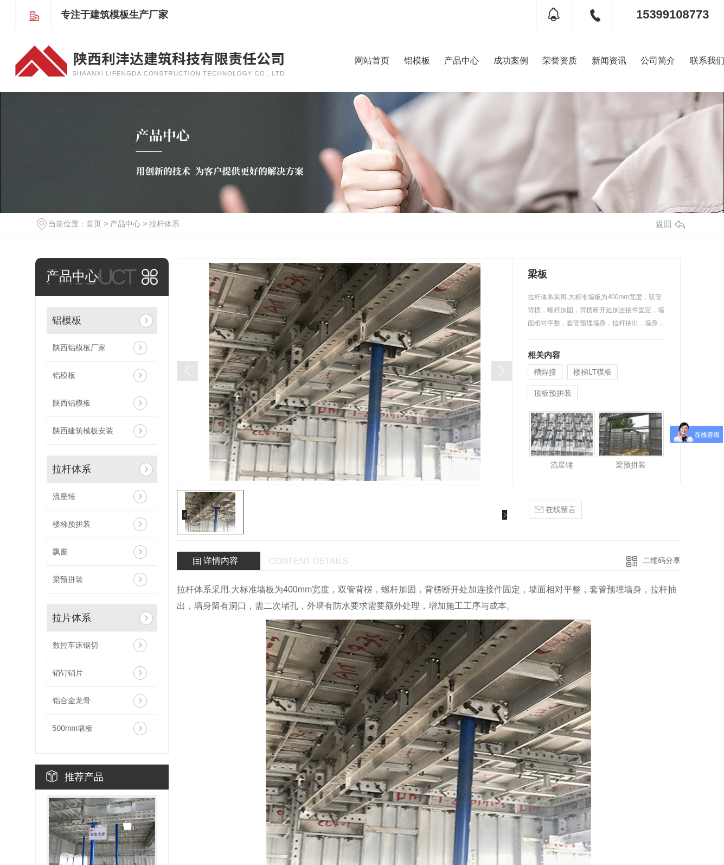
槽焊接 (545, 372)
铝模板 (417, 60)
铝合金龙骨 (72, 700)
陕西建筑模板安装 (83, 430)
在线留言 (555, 509)
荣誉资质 (559, 60)
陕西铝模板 (72, 403)
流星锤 (64, 496)
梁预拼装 (68, 579)
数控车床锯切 (75, 645)
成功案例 (511, 60)
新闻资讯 (609, 60)
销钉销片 (68, 672)
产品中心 (461, 60)
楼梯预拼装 (72, 524)
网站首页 (372, 60)
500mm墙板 (73, 728)
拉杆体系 (164, 223)
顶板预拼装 (553, 393)
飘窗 (60, 551)
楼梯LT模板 (592, 372)
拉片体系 (71, 618)
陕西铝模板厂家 (79, 347)
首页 (93, 223)
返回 (670, 224)
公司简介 (657, 60)
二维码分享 (662, 560)
